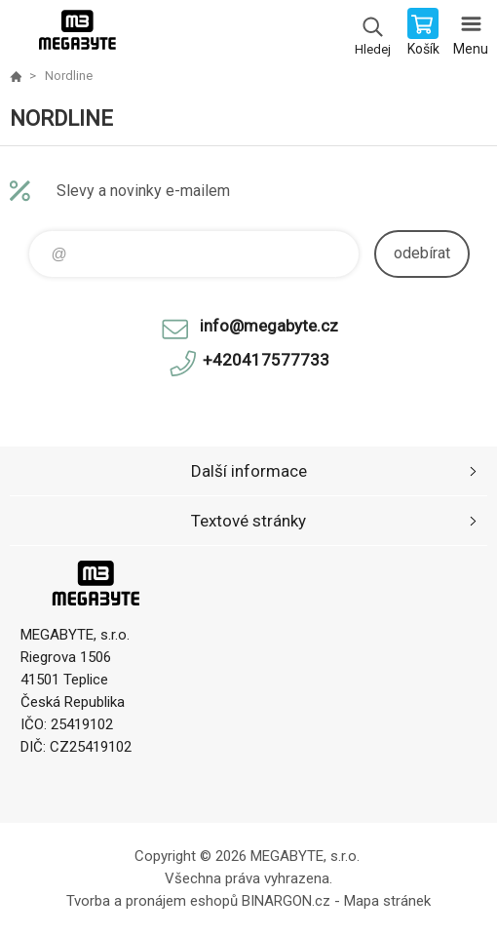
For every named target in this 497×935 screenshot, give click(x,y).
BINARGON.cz (286, 901)
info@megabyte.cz (269, 325)
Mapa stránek (387, 901)
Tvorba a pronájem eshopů (152, 901)
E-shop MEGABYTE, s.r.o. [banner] (76, 34)
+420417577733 (266, 360)
